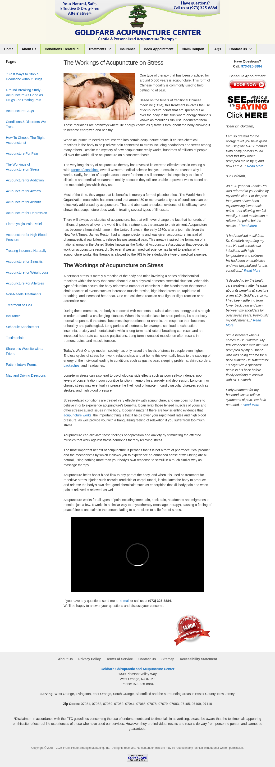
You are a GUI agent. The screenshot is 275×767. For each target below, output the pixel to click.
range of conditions (85, 170)
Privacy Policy (89, 659)
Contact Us (242, 49)
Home (9, 49)
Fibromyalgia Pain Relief (24, 224)
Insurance (128, 49)
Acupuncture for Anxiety (23, 191)
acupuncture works (78, 415)
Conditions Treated (64, 49)
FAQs (216, 49)
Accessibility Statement (198, 659)
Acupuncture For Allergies (25, 283)
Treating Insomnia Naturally (26, 251)
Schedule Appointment (22, 327)
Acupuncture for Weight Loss (27, 272)
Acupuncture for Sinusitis (24, 261)
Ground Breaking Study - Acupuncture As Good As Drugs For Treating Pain (24, 95)
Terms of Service (119, 659)
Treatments (101, 49)
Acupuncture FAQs (20, 111)
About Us (29, 49)
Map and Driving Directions (26, 375)
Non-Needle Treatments (23, 294)
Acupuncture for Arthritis (23, 202)
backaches (71, 365)
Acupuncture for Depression (26, 213)
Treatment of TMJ (19, 305)
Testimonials (15, 338)
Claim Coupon (193, 49)
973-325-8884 (251, 66)
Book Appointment (159, 49)
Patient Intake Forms (21, 364)
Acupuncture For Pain (22, 153)
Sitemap (167, 659)
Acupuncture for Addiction (25, 180)
